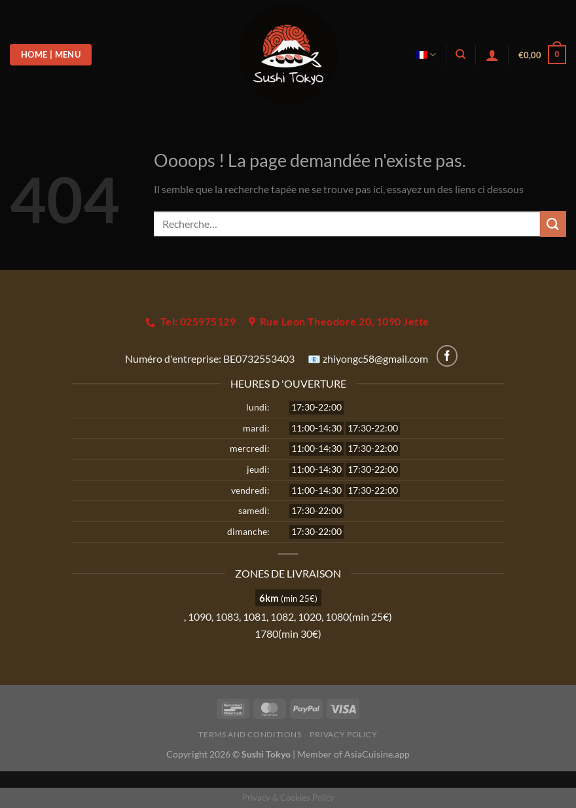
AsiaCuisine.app (377, 754)
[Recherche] (460, 54)
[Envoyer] (553, 223)
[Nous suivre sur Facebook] (447, 356)
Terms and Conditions (249, 734)
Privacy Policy (344, 734)
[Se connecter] (492, 55)
